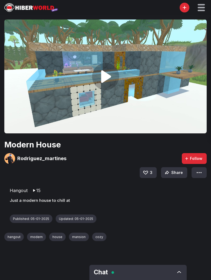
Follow (193, 158)
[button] (201, 7)
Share (173, 172)
